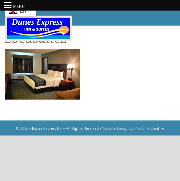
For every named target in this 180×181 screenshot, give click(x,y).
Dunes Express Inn (57, 25)
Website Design (115, 128)
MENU (19, 6)
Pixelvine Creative (149, 128)
